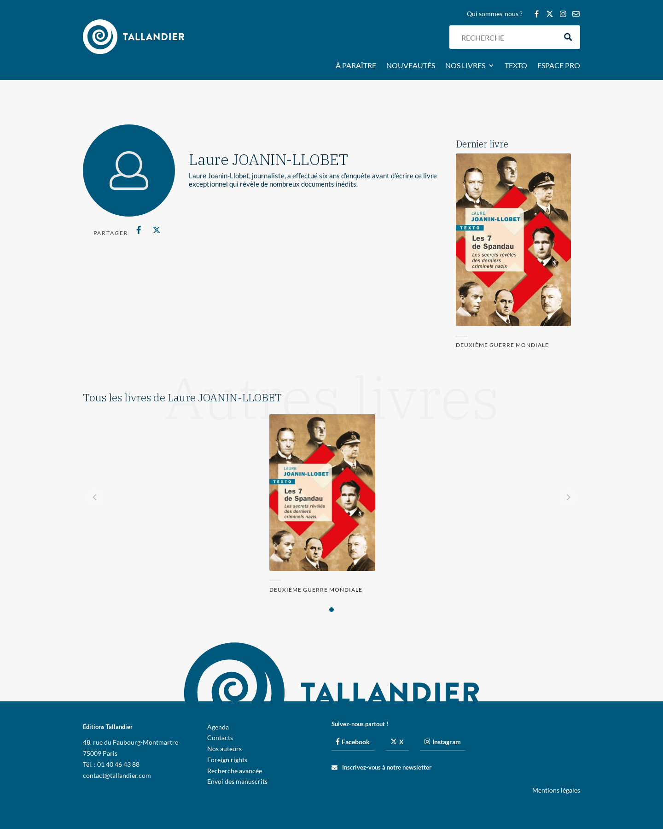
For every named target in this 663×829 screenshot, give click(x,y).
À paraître (356, 66)
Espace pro (558, 66)
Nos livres (465, 66)
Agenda (218, 727)
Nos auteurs (224, 749)
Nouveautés (410, 66)
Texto (516, 66)
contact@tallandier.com (117, 775)
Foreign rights (227, 760)
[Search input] (506, 37)
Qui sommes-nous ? (495, 14)
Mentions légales (556, 790)
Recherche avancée (234, 771)
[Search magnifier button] (568, 37)
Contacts (220, 737)
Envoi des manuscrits (237, 781)
